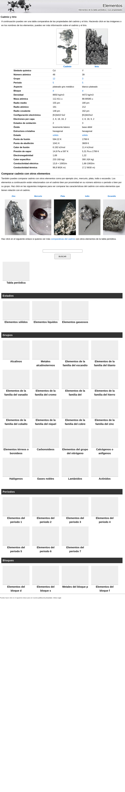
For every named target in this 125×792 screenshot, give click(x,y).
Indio (87, 196)
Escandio (112, 196)
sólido (56, 135)
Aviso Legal (57, 598)
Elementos (112, 5)
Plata (62, 196)
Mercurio (38, 196)
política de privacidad (45, 598)
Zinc (14, 196)
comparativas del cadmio (63, 239)
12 (54, 78)
